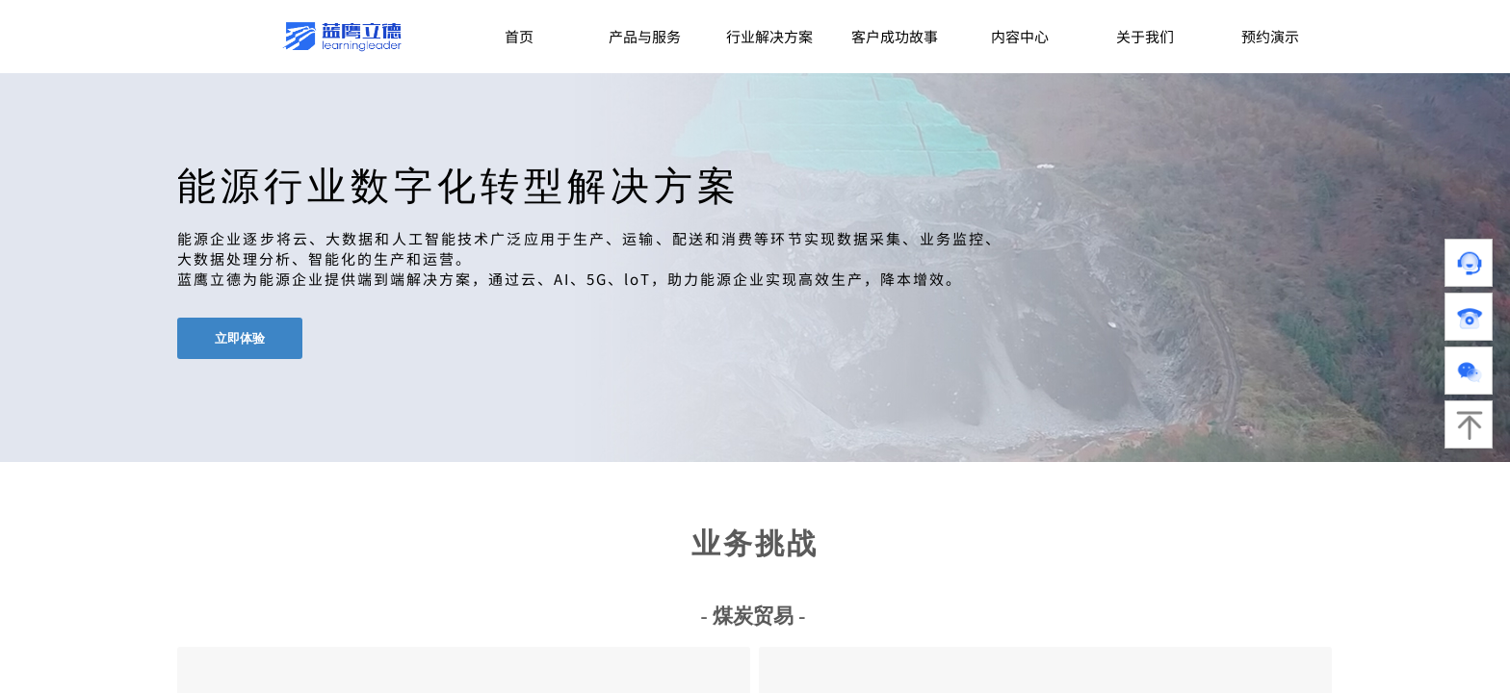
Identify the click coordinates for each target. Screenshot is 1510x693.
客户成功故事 (894, 36)
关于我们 (1145, 36)
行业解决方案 (769, 36)
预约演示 (1270, 36)
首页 (519, 36)
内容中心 (1020, 36)
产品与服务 (645, 36)
